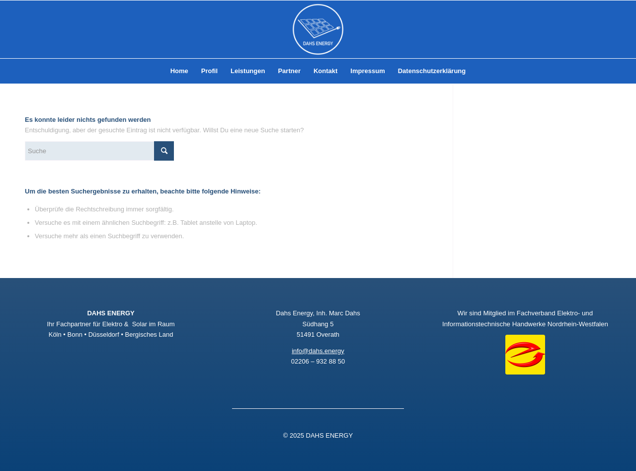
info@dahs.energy (318, 351)
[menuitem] (179, 71)
